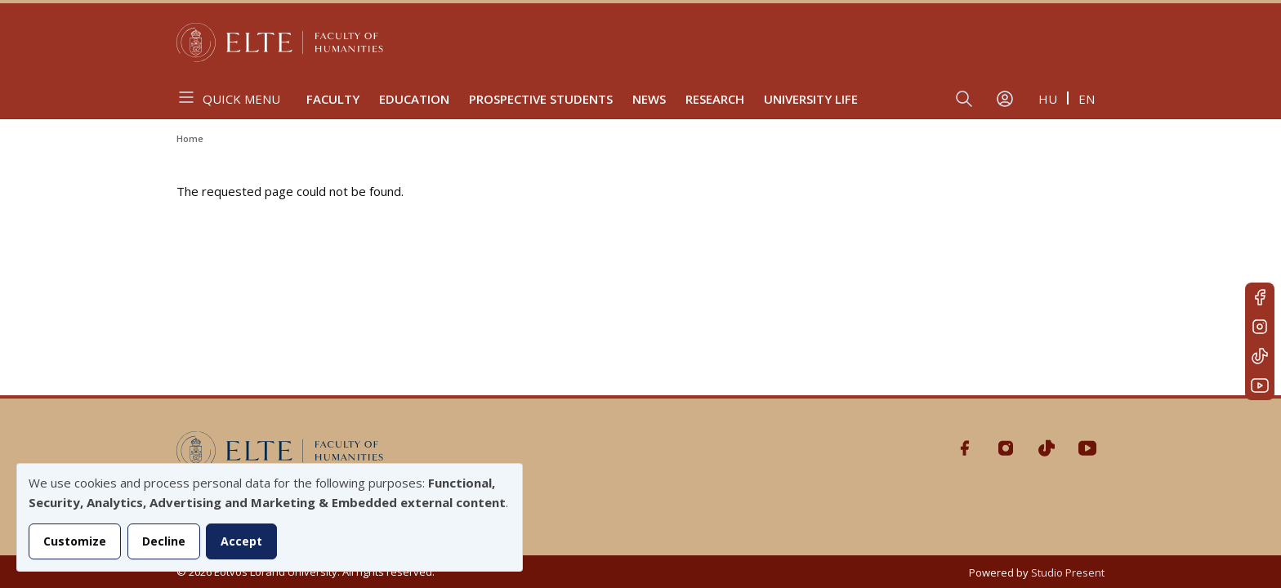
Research (714, 99)
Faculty (332, 99)
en (1086, 99)
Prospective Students (541, 99)
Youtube (1259, 385)
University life (811, 99)
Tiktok (1259, 356)
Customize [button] (74, 541)
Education (414, 99)
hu (1047, 99)
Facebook (1259, 297)
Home (189, 138)
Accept (241, 541)
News (649, 99)
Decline (163, 541)
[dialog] (269, 517)
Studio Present (1068, 572)
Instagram (1259, 326)
